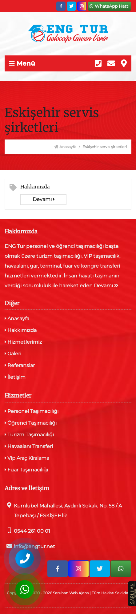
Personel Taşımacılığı (31, 411)
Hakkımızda (35, 187)
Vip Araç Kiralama (27, 458)
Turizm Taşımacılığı (29, 435)
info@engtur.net (30, 546)
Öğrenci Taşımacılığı (31, 423)
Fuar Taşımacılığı (26, 470)
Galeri (13, 354)
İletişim (15, 377)
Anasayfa (65, 146)
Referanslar (20, 365)
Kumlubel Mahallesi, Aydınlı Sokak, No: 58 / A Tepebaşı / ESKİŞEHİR (63, 510)
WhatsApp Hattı (110, 6)
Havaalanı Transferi (29, 446)
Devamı (43, 199)
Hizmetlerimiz (23, 342)
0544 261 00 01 (27, 530)
